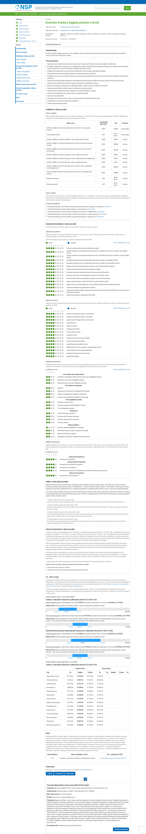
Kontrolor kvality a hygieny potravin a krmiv (53, 14)
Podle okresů (70, 773)
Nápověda (20, 38)
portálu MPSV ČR (86, 770)
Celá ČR (49, 773)
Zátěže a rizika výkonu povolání (26, 84)
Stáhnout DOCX (22, 29)
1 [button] (85, 779)
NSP (16, 14)
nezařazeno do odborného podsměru (73, 30)
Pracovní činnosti (21, 52)
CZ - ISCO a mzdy (21, 94)
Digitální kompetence (23, 78)
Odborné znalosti (22, 74)
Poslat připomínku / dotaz (26, 41)
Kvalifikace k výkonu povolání (25, 56)
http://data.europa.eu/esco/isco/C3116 (113, 758)
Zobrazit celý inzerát (121, 829)
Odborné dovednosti (23, 71)
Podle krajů (58, 773)
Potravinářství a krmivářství (29, 14)
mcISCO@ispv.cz (78, 586)
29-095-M (99, 217)
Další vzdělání (21, 62)
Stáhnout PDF (22, 26)
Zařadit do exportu (23, 35)
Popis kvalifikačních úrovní (121, 242)
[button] (82, 779)
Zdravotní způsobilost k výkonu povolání (26, 89)
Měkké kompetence (23, 81)
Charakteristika (21, 48)
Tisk (19, 23)
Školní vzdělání (21, 59)
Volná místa (20, 101)
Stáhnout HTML (22, 32)
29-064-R (107, 206)
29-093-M (102, 214)
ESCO (18, 97)
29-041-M (90, 209)
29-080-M (100, 211)
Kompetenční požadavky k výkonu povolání (27, 67)
